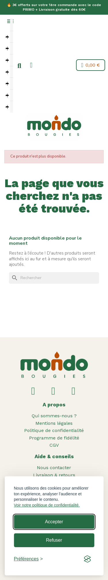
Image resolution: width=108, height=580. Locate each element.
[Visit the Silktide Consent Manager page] (87, 559)
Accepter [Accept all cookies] (54, 521)
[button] (19, 66)
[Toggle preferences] (28, 559)
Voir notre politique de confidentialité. (47, 505)
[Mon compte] (31, 65)
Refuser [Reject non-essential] (54, 540)
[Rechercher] (54, 278)
